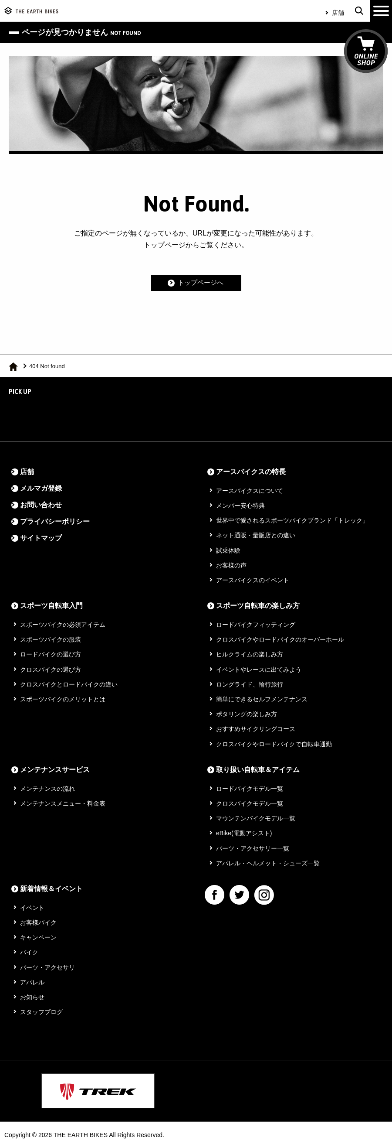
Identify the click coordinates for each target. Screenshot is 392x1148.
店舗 (338, 12)
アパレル (32, 982)
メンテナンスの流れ (47, 788)
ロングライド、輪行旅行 (249, 684)
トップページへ (200, 282)
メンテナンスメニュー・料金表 (62, 803)
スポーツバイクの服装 (50, 639)
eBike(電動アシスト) (244, 833)
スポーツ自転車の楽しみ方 (258, 605)
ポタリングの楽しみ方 (246, 714)
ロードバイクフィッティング (255, 624)
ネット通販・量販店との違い (255, 535)
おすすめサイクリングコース (255, 728)
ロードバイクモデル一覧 (249, 788)
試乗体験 (228, 550)
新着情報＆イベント (51, 888)
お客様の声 (231, 565)
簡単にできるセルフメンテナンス (262, 699)
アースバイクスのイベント (252, 580)
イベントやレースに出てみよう (258, 669)
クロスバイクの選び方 (50, 669)
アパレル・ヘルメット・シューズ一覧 (268, 863)
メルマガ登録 (41, 488)
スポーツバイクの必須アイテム (62, 624)
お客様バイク (38, 922)
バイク (29, 952)
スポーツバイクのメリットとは (62, 699)
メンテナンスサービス (55, 769)
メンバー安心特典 (240, 505)
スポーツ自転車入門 (51, 605)
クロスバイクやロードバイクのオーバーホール (280, 639)
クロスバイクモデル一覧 (249, 803)
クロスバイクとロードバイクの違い (69, 684)
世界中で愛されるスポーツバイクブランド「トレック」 (292, 520)
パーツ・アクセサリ (47, 967)
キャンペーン (38, 937)
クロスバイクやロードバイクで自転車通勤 (274, 744)
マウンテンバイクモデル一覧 (255, 818)
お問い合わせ (41, 505)
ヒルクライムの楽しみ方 (249, 654)
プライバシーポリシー (55, 521)
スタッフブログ (41, 1011)
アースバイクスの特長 (251, 471)
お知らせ (32, 997)
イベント (32, 907)
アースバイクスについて (249, 490)
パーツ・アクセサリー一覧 (252, 848)
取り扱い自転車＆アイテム (258, 769)
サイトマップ (41, 538)
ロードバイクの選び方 (50, 654)
